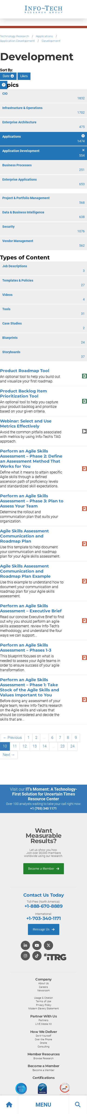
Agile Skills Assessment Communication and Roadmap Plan (24, 535)
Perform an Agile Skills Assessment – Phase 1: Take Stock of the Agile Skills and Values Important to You (29, 687)
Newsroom (43, 990)
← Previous (12, 737)
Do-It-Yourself (43, 1035)
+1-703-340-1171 (43, 918)
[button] (43, 1105)
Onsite (43, 1042)
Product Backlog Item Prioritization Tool (23, 393)
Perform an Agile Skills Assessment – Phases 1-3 (25, 648)
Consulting (43, 1046)
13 (35, 746)
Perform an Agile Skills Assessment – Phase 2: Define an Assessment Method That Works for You (31, 459)
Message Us (43, 929)
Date (8, 76)
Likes (24, 76)
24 (72, 746)
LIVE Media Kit (43, 1024)
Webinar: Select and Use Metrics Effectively (25, 423)
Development (51, 40)
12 (25, 746)
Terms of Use (43, 1001)
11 (15, 746)
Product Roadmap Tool (24, 370)
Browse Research (43, 1058)
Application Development (17, 40)
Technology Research (14, 36)
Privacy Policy (43, 1005)
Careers (43, 987)
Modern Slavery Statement (43, 1008)
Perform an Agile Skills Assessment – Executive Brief (31, 608)
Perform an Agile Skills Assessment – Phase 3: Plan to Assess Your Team (31, 500)
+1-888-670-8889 (43, 906)
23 (62, 746)
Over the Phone (43, 1039)
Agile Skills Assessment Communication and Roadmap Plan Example (25, 571)
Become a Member (43, 869)
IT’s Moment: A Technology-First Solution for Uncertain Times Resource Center (44, 794)
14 (44, 746)
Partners (43, 1020)
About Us (43, 983)
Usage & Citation (43, 997)
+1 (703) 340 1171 (43, 808)
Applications (44, 36)
